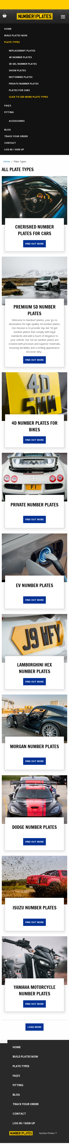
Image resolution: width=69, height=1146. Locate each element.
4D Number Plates (20, 57)
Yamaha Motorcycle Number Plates (35, 990)
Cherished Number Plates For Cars (34, 230)
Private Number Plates (24, 83)
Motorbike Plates (21, 77)
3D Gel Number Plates (23, 63)
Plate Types (12, 42)
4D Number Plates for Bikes (35, 426)
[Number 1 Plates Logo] (34, 16)
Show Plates (17, 70)
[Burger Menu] (63, 16)
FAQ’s (7, 105)
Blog (7, 129)
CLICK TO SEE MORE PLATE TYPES (28, 96)
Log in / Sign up (14, 149)
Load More (34, 1027)
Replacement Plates (22, 50)
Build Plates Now (15, 35)
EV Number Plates (34, 585)
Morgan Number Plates (34, 746)
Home (8, 28)
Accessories (17, 120)
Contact (10, 142)
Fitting (9, 112)
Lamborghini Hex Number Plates (34, 668)
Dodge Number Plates (34, 827)
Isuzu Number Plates (35, 907)
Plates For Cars (19, 90)
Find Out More (34, 243)
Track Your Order (16, 136)
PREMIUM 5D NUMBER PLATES (34, 310)
